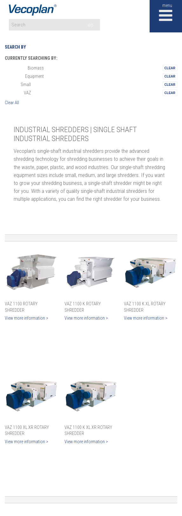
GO (90, 25)
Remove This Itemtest (170, 68)
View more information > (26, 318)
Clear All (12, 102)
